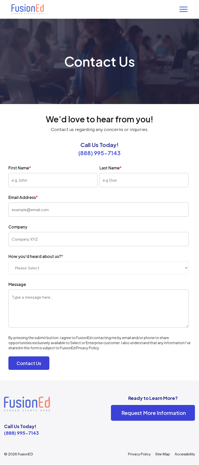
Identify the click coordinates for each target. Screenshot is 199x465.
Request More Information (153, 413)
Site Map (162, 454)
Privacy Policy (139, 454)
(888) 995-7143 (99, 152)
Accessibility (185, 454)
